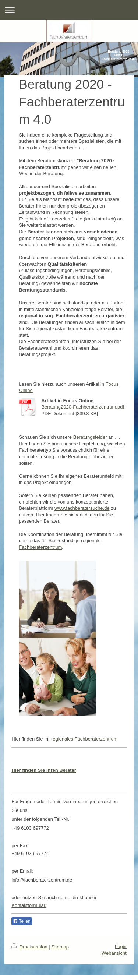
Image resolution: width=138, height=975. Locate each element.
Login (121, 946)
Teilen (21, 921)
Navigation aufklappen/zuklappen (69, 10)
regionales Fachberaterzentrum (84, 739)
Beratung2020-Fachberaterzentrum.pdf (82, 407)
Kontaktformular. (28, 905)
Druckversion (30, 947)
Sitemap (60, 947)
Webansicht (114, 953)
